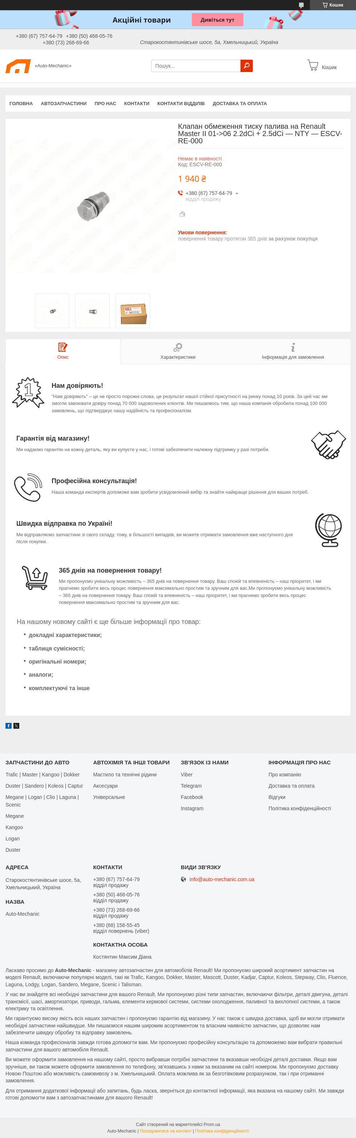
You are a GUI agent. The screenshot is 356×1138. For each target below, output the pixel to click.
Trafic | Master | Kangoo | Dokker (42, 774)
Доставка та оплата (240, 103)
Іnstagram (192, 808)
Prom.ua (212, 1124)
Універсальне (109, 797)
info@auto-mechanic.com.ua (222, 879)
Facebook (192, 797)
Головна (21, 103)
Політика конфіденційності (299, 808)
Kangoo (14, 827)
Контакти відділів (181, 103)
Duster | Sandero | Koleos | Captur (44, 786)
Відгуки (277, 797)
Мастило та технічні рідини (125, 774)
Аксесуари (105, 786)
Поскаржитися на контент (165, 1131)
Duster (12, 850)
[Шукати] (246, 66)
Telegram (191, 786)
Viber (187, 774)
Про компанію (284, 774)
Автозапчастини (63, 103)
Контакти (137, 103)
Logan (12, 838)
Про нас (105, 103)
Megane (14, 816)
